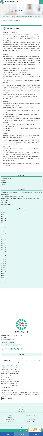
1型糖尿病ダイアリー (6, 178)
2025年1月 (3, 233)
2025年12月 (4, 218)
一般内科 (31, 417)
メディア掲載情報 (31, 419)
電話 (7, 434)
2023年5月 (3, 263)
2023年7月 (3, 261)
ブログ (21, 427)
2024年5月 (3, 243)
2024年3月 (3, 247)
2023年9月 (3, 257)
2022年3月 (3, 283)
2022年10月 (4, 271)
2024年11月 (4, 235)
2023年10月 (4, 255)
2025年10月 (4, 222)
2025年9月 (3, 224)
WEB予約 (21, 434)
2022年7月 (3, 277)
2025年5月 (3, 230)
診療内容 (15, 32)
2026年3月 (3, 212)
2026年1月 (3, 216)
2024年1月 (3, 249)
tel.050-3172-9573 (13, 349)
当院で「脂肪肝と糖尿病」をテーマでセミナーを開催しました (15, 196)
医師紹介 (21, 406)
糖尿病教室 (3, 182)
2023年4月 (3, 265)
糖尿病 (10, 415)
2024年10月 (4, 237)
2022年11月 (4, 269)
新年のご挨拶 (4, 202)
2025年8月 (3, 226)
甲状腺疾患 (10, 417)
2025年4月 (3, 232)
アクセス (21, 424)
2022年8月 (3, 275)
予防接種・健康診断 (10, 419)
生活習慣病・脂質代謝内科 (31, 415)
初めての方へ (21, 409)
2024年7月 (3, 241)
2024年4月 (3, 245)
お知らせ (3, 184)
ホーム (21, 404)
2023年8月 (3, 259)
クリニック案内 (21, 411)
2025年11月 (4, 220)
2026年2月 (3, 214)
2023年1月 (3, 267)
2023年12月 (4, 251)
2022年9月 (3, 273)
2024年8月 (3, 239)
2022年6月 (3, 279)
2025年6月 (3, 228)
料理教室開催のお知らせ (6, 204)
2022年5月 (3, 281)
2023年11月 (4, 253)
